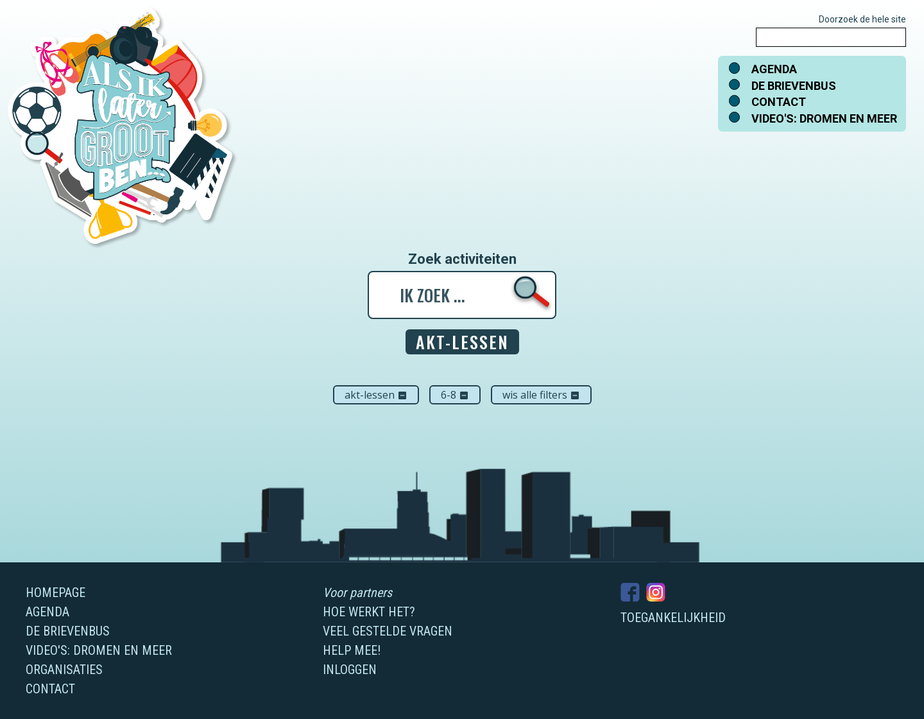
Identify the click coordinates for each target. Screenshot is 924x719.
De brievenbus (793, 85)
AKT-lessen (376, 395)
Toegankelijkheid (673, 617)
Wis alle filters (541, 395)
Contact (778, 101)
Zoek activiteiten (462, 259)
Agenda (774, 69)
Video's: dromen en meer (824, 118)
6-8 (455, 395)
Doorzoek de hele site (862, 19)
